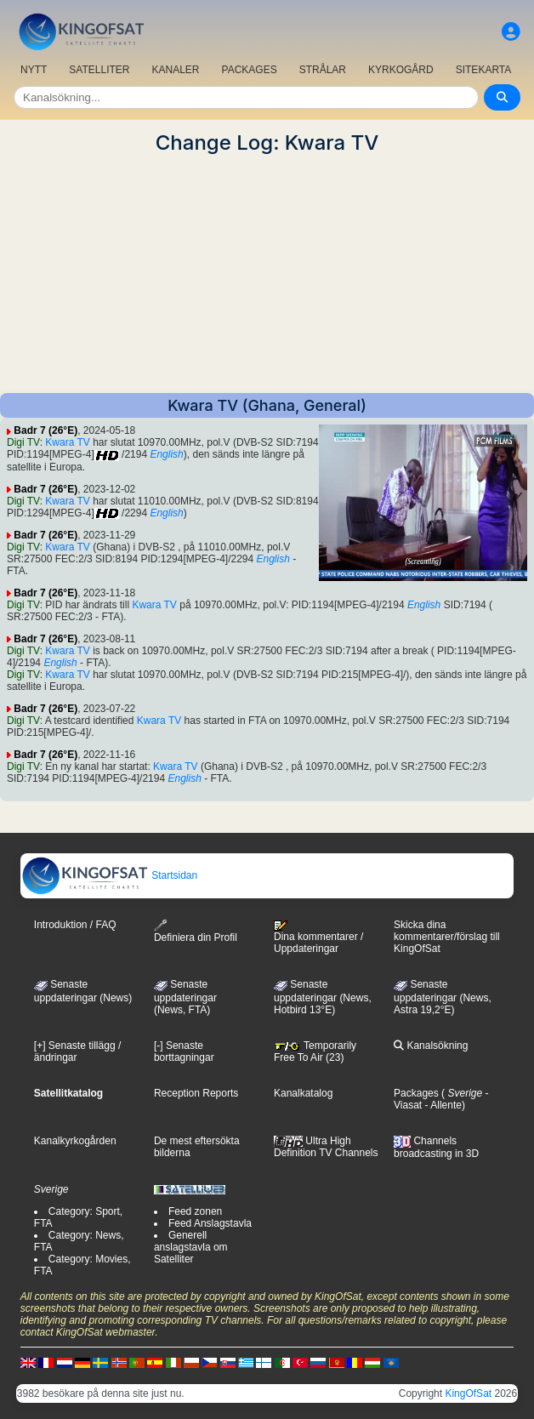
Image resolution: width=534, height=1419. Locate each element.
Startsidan (109, 875)
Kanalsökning (431, 1045)
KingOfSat (468, 1393)
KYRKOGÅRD (401, 70)
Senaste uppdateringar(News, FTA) (185, 997)
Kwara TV (67, 442)
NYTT (33, 70)
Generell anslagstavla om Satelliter (191, 1247)
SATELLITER (99, 70)
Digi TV (23, 442)
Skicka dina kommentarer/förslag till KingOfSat (447, 937)
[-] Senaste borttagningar (184, 1051)
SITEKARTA (484, 70)
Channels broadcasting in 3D (436, 1147)
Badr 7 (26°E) (45, 430)
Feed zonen (195, 1211)
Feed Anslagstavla (210, 1223)
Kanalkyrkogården (75, 1141)
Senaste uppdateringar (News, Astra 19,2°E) (442, 997)
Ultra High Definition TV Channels (326, 1147)
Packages (416, 1093)
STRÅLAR (322, 70)
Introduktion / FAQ (75, 925)
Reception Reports (196, 1093)
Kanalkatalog (303, 1093)
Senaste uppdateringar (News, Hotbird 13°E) (323, 997)
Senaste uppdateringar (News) (83, 991)
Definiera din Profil (195, 931)
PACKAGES (249, 70)
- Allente (442, 1105)
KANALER (175, 70)
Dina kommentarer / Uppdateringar (318, 937)
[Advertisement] (267, 274)
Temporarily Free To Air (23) (315, 1051)
